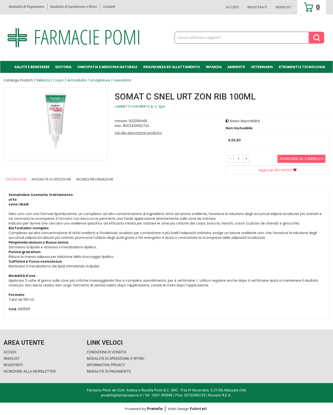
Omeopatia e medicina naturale (107, 67)
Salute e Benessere (32, 67)
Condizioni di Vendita (107, 352)
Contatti (109, 7)
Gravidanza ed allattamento (171, 67)
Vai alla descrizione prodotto (138, 132)
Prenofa (155, 408)
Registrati (257, 7)
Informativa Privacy (106, 365)
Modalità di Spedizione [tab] (51, 179)
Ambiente (236, 67)
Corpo (58, 80)
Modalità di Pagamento (26, 7)
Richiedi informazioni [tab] (95, 179)
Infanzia (214, 67)
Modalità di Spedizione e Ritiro (73, 7)
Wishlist (283, 7)
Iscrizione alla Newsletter (30, 371)
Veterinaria (262, 67)
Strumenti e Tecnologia (302, 67)
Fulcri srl (198, 408)
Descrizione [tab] (16, 179)
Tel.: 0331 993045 (158, 395)
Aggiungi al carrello (301, 158)
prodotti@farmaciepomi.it (122, 395)
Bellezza (43, 80)
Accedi (232, 7)
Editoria (63, 67)
